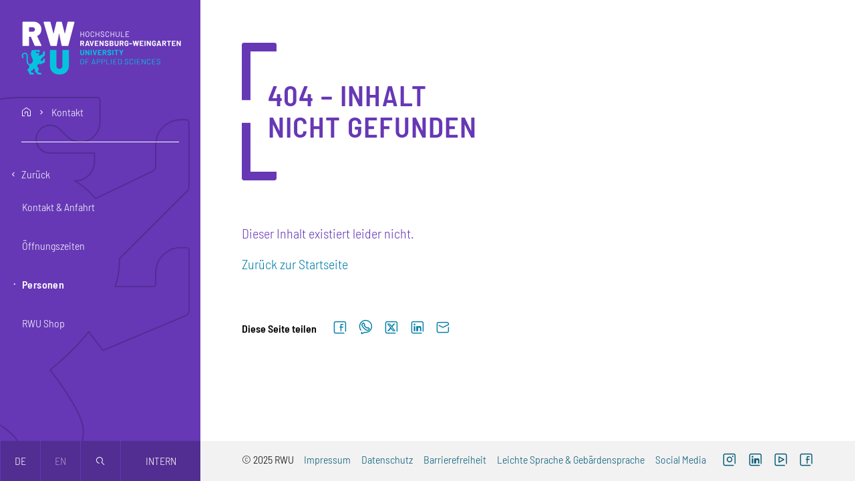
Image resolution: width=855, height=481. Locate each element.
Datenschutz (387, 459)
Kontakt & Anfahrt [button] (58, 206)
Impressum (327, 459)
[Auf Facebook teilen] (340, 328)
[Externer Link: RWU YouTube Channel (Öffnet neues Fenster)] (781, 461)
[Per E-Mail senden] (443, 328)
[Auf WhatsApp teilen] (365, 328)
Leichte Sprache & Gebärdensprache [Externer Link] (571, 459)
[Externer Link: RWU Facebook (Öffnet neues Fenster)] (806, 461)
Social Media (680, 459)
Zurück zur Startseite (295, 264)
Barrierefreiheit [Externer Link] (454, 459)
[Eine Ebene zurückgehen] (100, 174)
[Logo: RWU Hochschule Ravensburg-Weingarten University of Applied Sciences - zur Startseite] (101, 48)
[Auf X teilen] (391, 328)
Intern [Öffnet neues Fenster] (161, 460)
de (20, 460)
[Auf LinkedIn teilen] (417, 328)
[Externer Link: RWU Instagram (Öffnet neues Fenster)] (729, 461)
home (26, 112)
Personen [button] (43, 284)
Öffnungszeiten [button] (53, 245)
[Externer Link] (755, 461)
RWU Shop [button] (43, 323)
